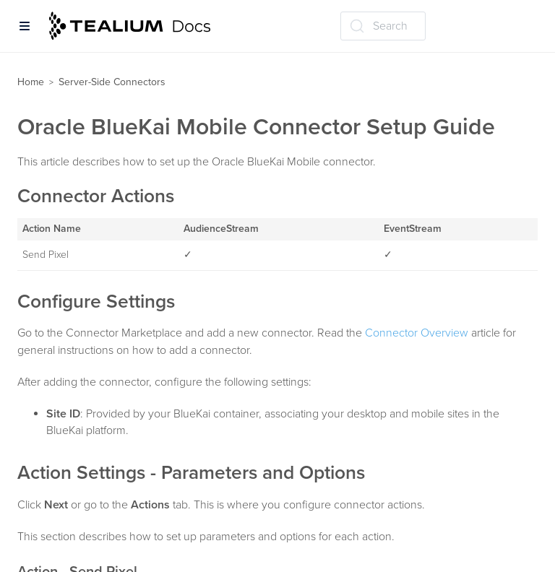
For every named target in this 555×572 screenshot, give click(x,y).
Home (30, 82)
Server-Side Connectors (112, 82)
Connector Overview (416, 333)
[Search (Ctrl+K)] (383, 26)
